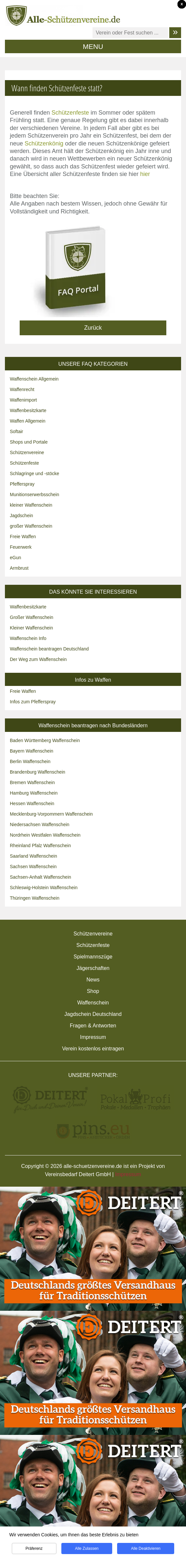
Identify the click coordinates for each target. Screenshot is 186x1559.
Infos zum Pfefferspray (33, 701)
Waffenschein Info (28, 638)
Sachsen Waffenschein (33, 866)
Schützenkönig (44, 143)
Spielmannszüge (92, 956)
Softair (16, 431)
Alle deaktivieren (145, 1553)
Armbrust (19, 568)
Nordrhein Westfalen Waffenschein (45, 835)
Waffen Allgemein (27, 421)
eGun (15, 557)
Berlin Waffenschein (30, 761)
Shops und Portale (29, 442)
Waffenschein (93, 1002)
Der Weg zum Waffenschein (38, 659)
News (92, 979)
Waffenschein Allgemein (34, 379)
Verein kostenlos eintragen (93, 1048)
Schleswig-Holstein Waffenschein (43, 887)
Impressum (93, 1037)
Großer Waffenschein (31, 617)
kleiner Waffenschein (31, 505)
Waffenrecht (22, 389)
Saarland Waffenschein (33, 856)
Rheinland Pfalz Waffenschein (40, 845)
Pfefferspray (22, 484)
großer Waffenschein (31, 526)
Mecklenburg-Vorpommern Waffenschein (51, 814)
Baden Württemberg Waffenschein (45, 740)
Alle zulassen (86, 1553)
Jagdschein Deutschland (92, 1014)
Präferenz (34, 1553)
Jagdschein (21, 515)
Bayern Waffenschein (31, 751)
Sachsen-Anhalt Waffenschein (40, 877)
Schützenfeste (70, 112)
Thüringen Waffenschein (34, 898)
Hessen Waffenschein (32, 803)
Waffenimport (23, 400)
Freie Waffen (23, 536)
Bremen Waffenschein (32, 782)
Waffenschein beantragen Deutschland (49, 648)
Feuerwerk (20, 547)
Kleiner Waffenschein (31, 627)
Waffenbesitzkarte (28, 410)
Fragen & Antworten (93, 1025)
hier (145, 174)
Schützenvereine (27, 452)
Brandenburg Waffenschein (37, 772)
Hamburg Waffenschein (34, 793)
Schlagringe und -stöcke (34, 473)
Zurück (93, 327)
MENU (93, 46)
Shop (93, 991)
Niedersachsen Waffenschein (39, 824)
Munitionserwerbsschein (34, 494)
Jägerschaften (93, 968)
